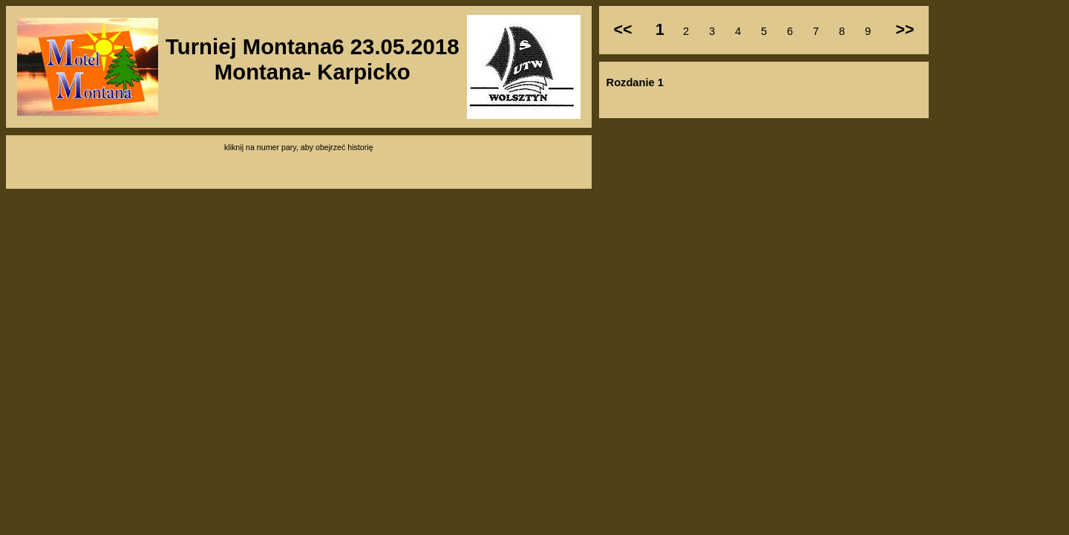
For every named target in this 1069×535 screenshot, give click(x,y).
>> (904, 30)
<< (623, 30)
